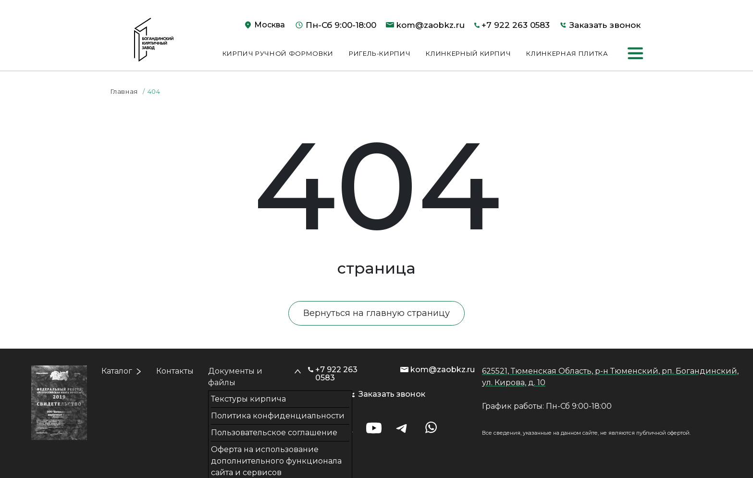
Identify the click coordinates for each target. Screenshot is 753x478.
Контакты (175, 371)
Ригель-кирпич (379, 53)
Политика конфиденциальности (278, 415)
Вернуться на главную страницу (376, 313)
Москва (269, 24)
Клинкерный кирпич (468, 53)
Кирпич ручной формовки (277, 53)
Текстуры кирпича (248, 398)
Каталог (116, 371)
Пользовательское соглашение (274, 432)
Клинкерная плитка (567, 53)
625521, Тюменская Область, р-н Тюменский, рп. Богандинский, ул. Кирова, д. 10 (610, 376)
